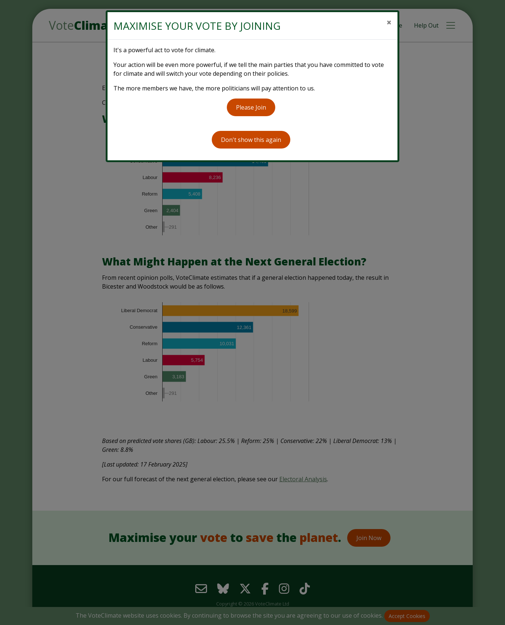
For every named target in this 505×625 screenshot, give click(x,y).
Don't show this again (251, 140)
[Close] (389, 22)
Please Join (251, 107)
